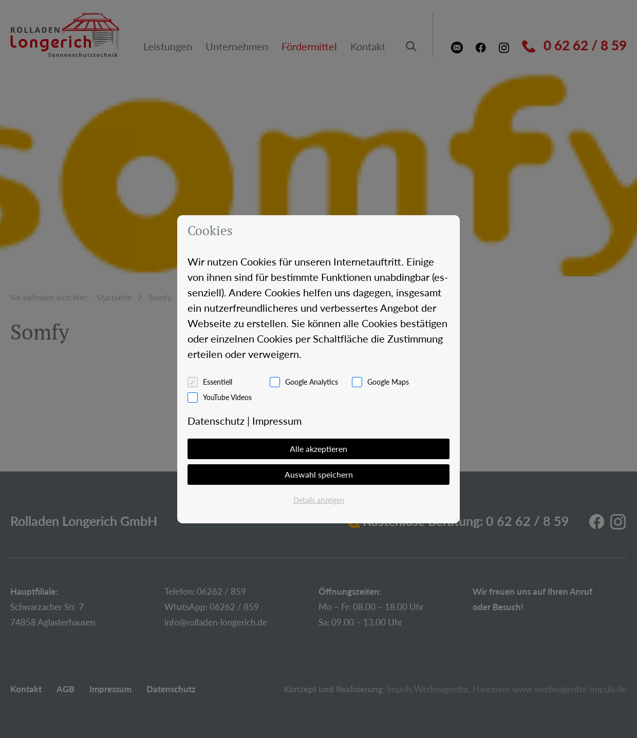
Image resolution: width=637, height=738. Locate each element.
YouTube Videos (227, 397)
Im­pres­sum (277, 420)
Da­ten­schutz (216, 420)
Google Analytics (311, 381)
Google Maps (388, 381)
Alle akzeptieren (318, 448)
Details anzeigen (318, 500)
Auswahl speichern (319, 474)
